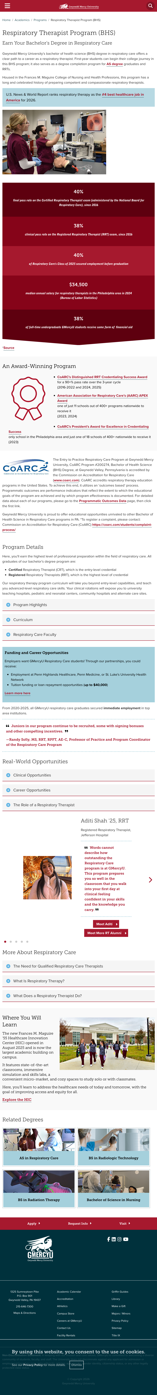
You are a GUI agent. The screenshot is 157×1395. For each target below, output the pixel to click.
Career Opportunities (31, 790)
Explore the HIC (16, 1099)
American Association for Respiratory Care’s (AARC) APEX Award (102, 398)
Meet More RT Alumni (104, 933)
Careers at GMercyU (69, 1321)
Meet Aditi (104, 924)
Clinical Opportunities (32, 775)
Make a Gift (119, 1306)
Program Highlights (30, 605)
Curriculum (23, 620)
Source (8, 347)
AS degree (115, 63)
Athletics (62, 1306)
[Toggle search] (150, 6)
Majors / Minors (121, 1314)
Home (6, 20)
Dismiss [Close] (76, 1365)
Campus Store (65, 1314)
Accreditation (65, 1299)
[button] (5, 942)
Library (116, 1299)
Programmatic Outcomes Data (102, 500)
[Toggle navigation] (7, 6)
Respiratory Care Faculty (34, 634)
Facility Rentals (66, 1336)
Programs (40, 20)
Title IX (116, 1336)
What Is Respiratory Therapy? (38, 981)
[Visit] (124, 1224)
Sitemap (117, 1328)
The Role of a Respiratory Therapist (44, 805)
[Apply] (33, 1224)
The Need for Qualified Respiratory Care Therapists (58, 966)
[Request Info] (79, 1224)
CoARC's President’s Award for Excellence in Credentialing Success (79, 429)
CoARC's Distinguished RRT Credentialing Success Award (102, 376)
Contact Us (64, 1328)
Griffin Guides (120, 1292)
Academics (22, 20)
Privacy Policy (120, 1321)
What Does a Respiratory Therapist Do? (47, 996)
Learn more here (17, 693)
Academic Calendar (69, 1292)
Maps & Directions (24, 1313)
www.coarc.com (66, 480)
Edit (4, 1272)
